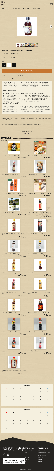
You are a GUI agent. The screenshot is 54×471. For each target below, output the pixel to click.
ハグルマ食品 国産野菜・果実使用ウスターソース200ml (40, 213)
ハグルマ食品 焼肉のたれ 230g (10, 313)
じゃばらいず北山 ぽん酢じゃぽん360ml (12, 212)
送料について (41, 457)
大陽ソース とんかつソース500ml (36, 332)
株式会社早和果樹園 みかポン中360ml (37, 155)
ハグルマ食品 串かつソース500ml (36, 233)
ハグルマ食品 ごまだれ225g (9, 273)
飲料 (26, 455)
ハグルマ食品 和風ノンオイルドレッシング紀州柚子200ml (40, 292)
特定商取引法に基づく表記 (44, 453)
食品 (7, 8)
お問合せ (40, 461)
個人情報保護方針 (42, 455)
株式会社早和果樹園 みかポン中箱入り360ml (13, 193)
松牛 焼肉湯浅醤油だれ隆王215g (36, 254)
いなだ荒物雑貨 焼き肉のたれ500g (36, 174)
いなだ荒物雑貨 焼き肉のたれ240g (10, 174)
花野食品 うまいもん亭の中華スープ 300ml (39, 313)
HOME (3, 8)
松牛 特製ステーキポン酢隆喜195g (10, 254)
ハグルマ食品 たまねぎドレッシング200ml (38, 273)
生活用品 (27, 459)
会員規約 (40, 459)
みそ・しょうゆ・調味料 (15, 8)
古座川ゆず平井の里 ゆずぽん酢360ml (11, 155)
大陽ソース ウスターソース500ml (10, 332)
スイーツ (27, 457)
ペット (26, 461)
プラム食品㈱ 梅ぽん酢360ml (35, 351)
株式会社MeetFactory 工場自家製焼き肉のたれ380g (14, 370)
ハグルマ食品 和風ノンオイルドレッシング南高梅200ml (14, 292)
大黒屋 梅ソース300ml (7, 351)
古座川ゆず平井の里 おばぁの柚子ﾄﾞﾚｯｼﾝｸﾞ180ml (40, 193)
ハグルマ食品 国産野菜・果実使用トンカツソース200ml (14, 233)
